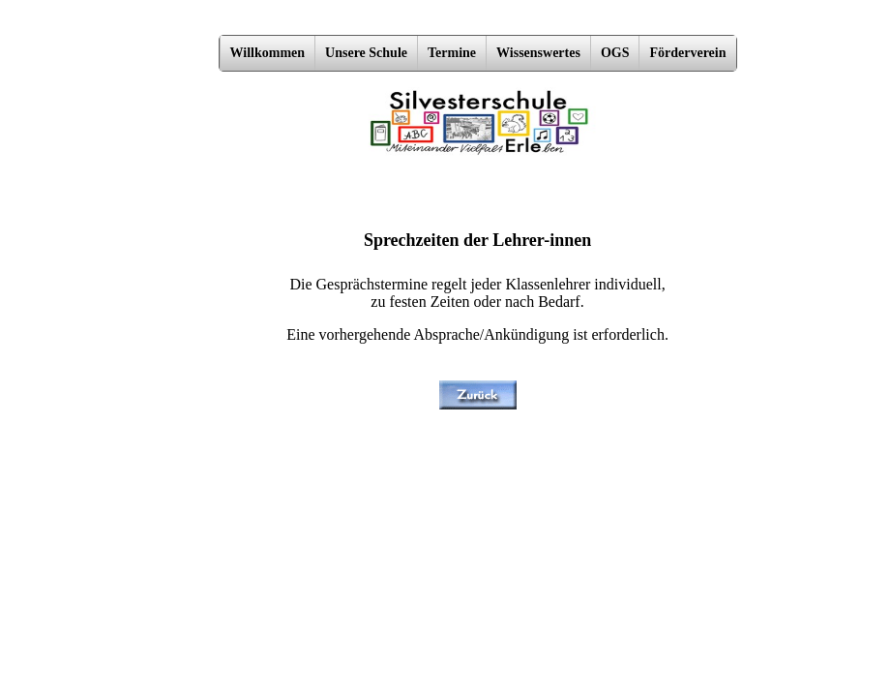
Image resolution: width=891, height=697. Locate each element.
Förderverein (687, 52)
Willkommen (268, 52)
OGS (615, 52)
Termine (452, 52)
